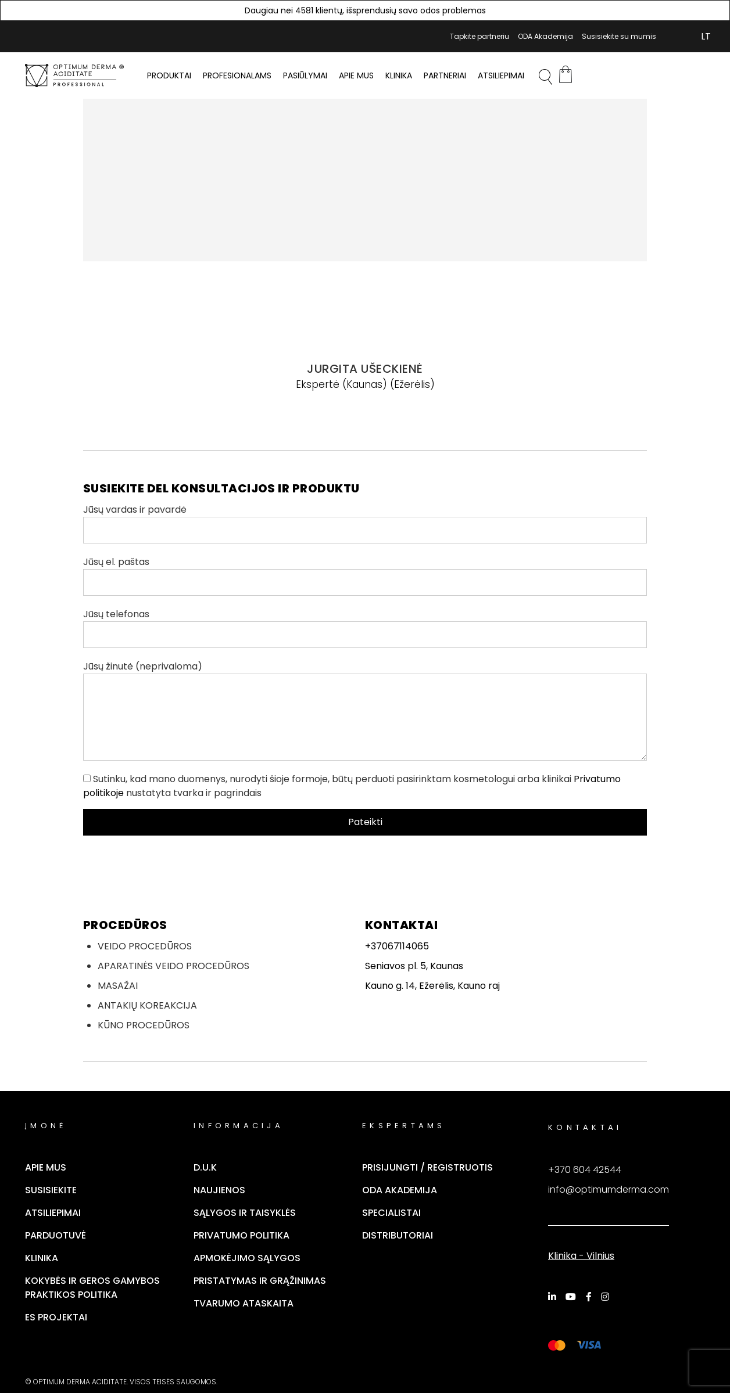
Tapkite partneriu (479, 36)
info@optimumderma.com (608, 1189)
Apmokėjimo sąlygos (247, 1258)
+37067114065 (397, 946)
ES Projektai (56, 1317)
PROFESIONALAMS (237, 75)
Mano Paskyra (672, 37)
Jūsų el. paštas (365, 575)
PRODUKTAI (169, 75)
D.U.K (205, 1167)
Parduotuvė (55, 1235)
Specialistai (391, 1212)
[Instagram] (607, 1296)
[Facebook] (590, 1296)
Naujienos (219, 1190)
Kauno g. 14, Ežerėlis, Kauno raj (432, 985)
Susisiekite (51, 1190)
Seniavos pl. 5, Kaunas (414, 966)
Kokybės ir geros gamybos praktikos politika (92, 1287)
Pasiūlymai (305, 75)
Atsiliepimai (501, 75)
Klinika (398, 75)
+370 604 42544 (584, 1169)
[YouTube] (572, 1296)
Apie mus (356, 75)
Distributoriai (397, 1235)
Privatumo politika (241, 1235)
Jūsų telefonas (365, 627)
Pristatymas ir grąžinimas (260, 1280)
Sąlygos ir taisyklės (245, 1212)
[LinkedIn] (554, 1296)
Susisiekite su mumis (619, 36)
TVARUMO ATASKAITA (244, 1303)
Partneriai (445, 75)
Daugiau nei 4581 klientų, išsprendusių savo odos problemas (365, 10)
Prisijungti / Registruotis (427, 1167)
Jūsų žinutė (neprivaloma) (365, 710)
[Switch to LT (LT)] (706, 36)
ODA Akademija (545, 36)
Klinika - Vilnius (581, 1255)
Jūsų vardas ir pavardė (365, 523)
